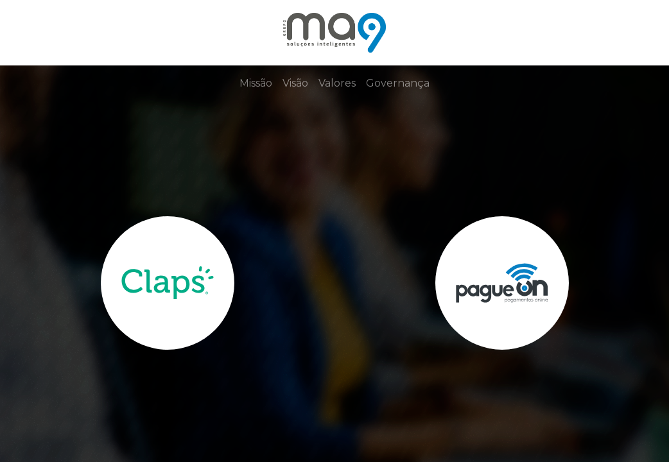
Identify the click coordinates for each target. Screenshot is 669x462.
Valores (337, 83)
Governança (398, 83)
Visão (295, 83)
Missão (255, 83)
